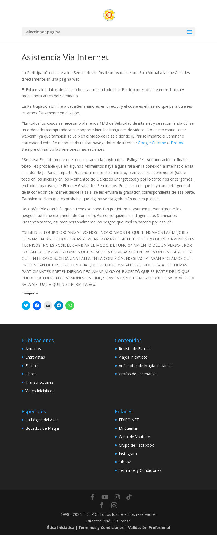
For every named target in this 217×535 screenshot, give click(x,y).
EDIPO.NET (129, 419)
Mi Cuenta (128, 428)
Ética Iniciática (60, 527)
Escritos (32, 365)
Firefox (177, 142)
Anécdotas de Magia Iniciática (145, 365)
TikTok (125, 461)
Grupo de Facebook (136, 445)
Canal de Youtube (134, 436)
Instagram (128, 453)
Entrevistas (35, 357)
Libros (30, 373)
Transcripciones (39, 382)
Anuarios (33, 348)
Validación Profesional (149, 527)
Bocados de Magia (42, 428)
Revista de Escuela (135, 348)
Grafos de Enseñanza (138, 373)
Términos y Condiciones (140, 470)
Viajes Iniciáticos (39, 390)
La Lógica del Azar (41, 419)
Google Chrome (152, 142)
